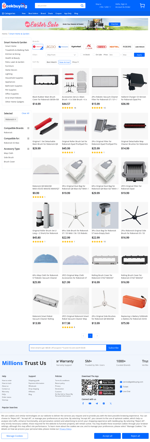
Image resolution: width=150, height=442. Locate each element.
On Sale (97, 54)
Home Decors (11, 70)
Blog (76, 13)
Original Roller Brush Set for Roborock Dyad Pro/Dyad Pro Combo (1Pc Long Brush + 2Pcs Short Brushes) (74, 142)
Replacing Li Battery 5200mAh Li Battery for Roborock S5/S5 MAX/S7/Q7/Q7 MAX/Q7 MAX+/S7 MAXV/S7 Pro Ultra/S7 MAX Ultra (134, 317)
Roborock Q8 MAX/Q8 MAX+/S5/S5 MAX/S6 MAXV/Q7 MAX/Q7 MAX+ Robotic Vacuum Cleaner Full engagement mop (46, 187)
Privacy (57, 386)
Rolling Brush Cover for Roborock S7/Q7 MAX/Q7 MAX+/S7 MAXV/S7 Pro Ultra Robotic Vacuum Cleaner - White (104, 276)
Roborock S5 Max (12, 143)
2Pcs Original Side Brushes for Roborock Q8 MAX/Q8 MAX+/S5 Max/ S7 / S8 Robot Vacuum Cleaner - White (104, 317)
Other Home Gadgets (14, 101)
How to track (6, 383)
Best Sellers (33, 13)
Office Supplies (12, 94)
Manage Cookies (15, 435)
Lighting (8, 74)
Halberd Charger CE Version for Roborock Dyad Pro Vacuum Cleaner (133, 98)
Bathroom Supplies (13, 86)
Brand (43, 13)
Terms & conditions (62, 380)
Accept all (107, 435)
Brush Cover (9, 161)
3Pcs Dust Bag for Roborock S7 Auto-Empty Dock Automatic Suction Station (104, 232)
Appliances (10, 82)
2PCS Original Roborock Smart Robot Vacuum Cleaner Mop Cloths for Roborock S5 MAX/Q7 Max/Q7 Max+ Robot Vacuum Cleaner (75, 317)
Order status (6, 397)
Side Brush (9, 157)
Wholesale (32, 386)
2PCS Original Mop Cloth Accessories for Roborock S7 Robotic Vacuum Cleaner (74, 276)
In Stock (85, 54)
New (24, 13)
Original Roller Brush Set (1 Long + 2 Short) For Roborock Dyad (45, 232)
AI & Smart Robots (13, 97)
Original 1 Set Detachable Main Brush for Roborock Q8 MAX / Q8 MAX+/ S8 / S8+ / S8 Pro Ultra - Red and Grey (45, 142)
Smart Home (10, 46)
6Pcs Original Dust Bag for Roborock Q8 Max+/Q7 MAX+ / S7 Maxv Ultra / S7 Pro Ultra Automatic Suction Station (105, 187)
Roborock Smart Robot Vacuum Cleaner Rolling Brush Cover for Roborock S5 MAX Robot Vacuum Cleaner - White (46, 317)
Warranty (5, 392)
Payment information (36, 383)
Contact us (6, 389)
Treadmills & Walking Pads (17, 50)
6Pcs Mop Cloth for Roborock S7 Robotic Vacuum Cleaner (45, 276)
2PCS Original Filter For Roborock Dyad (131, 187)
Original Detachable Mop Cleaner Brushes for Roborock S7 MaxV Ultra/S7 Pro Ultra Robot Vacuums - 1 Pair (134, 142)
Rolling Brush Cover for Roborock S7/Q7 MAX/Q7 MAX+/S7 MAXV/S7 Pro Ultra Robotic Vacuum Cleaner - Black (133, 276)
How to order (7, 380)
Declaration (59, 389)
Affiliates (32, 392)
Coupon (59, 13)
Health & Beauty (12, 58)
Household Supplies (14, 78)
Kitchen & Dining (12, 54)
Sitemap (5, 400)
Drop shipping (34, 389)
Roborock (8, 132)
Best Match (52, 62)
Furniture (9, 66)
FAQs (4, 394)
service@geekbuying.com (131, 382)
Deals (50, 13)
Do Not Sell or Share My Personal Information (64, 395)
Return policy (60, 383)
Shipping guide (34, 380)
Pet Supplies (10, 90)
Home (4, 33)
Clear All (25, 113)
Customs (58, 392)
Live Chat (125, 391)
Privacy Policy (65, 429)
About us (5, 386)
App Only (67, 13)
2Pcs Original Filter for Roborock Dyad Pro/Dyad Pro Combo (104, 142)
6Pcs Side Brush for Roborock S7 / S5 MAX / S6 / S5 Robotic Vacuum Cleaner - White (75, 232)
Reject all (135, 435)
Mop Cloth (9, 153)
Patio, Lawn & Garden (14, 62)
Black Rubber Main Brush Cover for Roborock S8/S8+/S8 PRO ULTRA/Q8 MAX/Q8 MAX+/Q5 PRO (46, 98)
